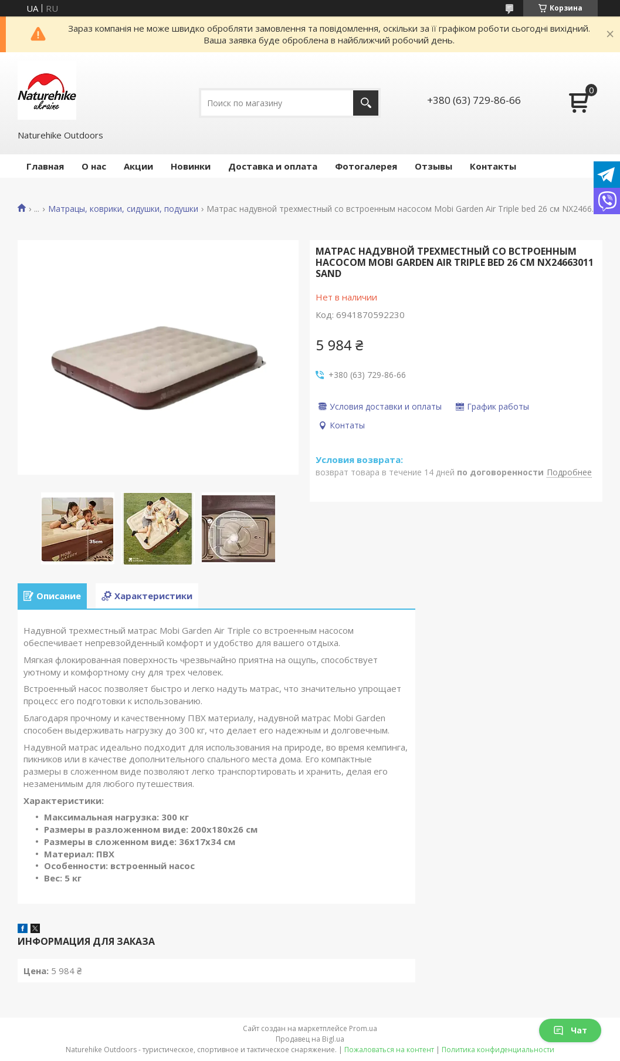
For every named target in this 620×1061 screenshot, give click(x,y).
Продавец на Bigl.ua (310, 1039)
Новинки (191, 166)
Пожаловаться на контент (389, 1050)
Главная (45, 166)
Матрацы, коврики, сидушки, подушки (123, 209)
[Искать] (365, 103)
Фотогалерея (366, 166)
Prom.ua (363, 1028)
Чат (570, 1030)
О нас (94, 166)
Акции (138, 166)
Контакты (493, 166)
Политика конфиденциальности (498, 1050)
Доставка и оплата (272, 166)
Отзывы (433, 166)
